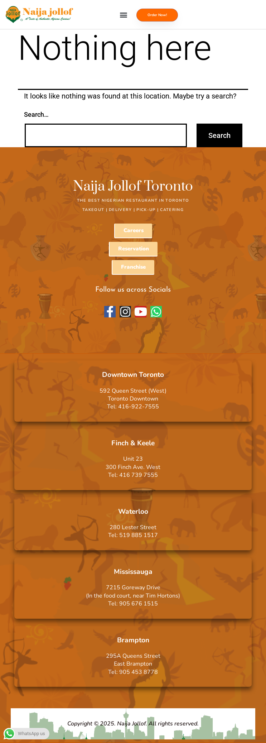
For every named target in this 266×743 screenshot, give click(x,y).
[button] (123, 14)
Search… (36, 114)
